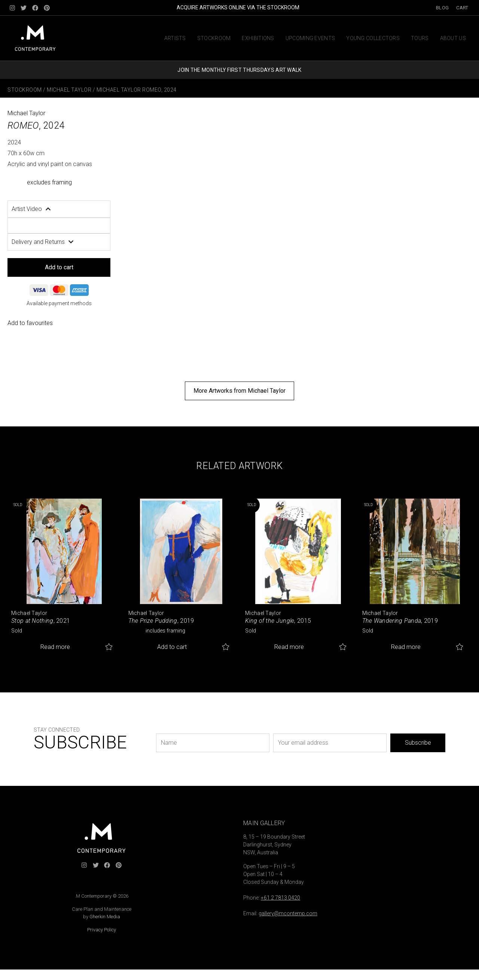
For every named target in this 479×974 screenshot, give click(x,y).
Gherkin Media (104, 916)
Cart (462, 7)
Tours (420, 38)
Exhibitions (258, 38)
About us (453, 38)
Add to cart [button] (172, 646)
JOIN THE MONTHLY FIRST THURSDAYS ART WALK (239, 70)
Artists (175, 38)
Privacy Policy (101, 929)
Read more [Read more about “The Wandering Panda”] (406, 646)
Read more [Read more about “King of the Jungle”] (289, 646)
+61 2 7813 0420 (280, 898)
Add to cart (59, 267)
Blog (442, 7)
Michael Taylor (69, 90)
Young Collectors (373, 38)
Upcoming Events (310, 38)
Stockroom (214, 38)
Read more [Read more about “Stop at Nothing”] (55, 646)
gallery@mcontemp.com (288, 913)
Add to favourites (30, 323)
